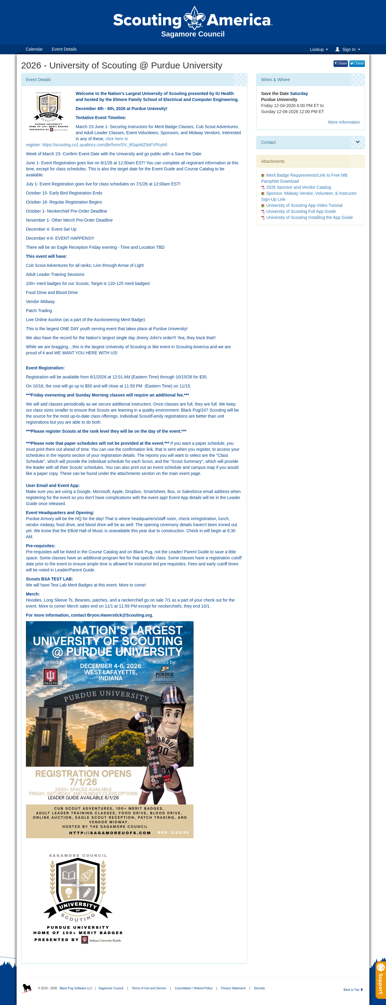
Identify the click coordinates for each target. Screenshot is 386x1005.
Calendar (34, 49)
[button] (349, 49)
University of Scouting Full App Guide (301, 211)
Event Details (64, 49)
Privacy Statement (233, 988)
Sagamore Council (110, 988)
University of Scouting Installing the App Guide (309, 217)
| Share (341, 63)
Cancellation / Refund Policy (194, 988)
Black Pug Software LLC (76, 988)
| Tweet (357, 63)
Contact (310, 142)
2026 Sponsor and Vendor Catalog (298, 187)
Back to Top (353, 989)
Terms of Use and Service (149, 988)
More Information (344, 122)
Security (259, 988)
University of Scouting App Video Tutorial (304, 205)
